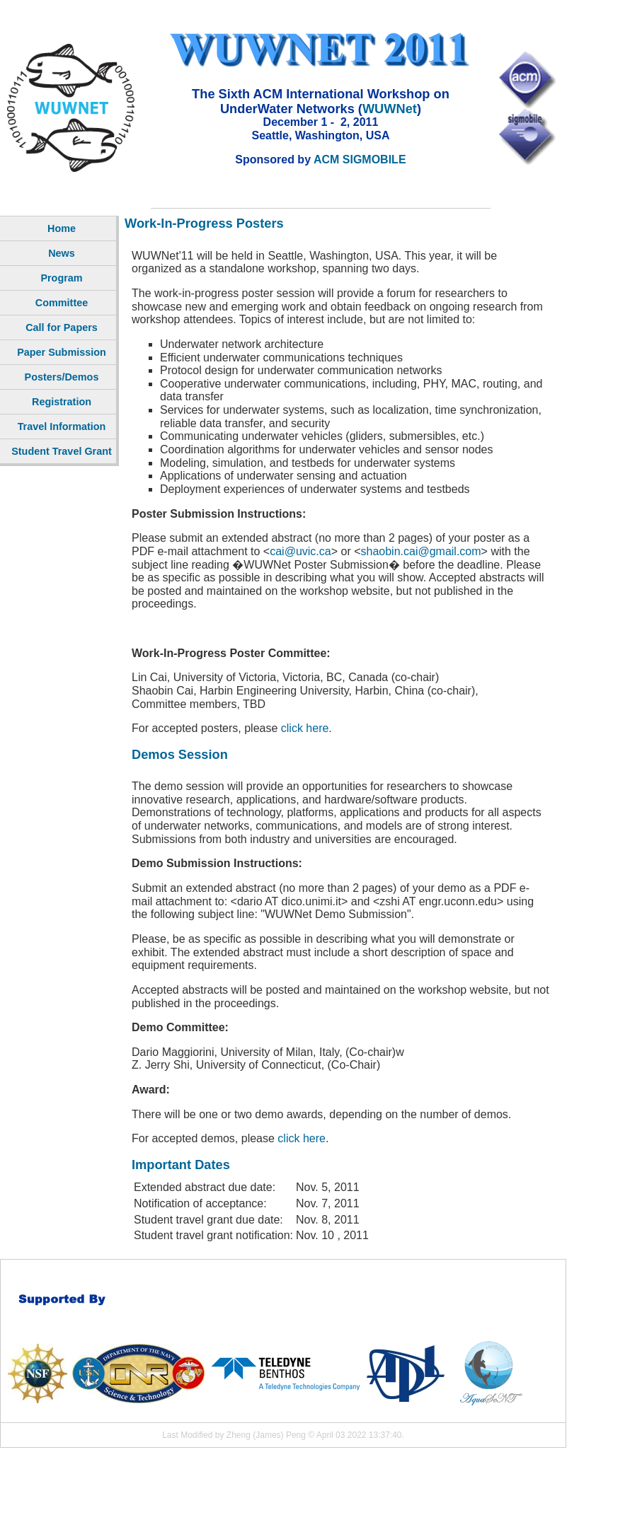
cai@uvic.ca (300, 551)
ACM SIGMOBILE (360, 159)
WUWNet (389, 108)
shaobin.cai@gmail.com (421, 551)
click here (305, 728)
